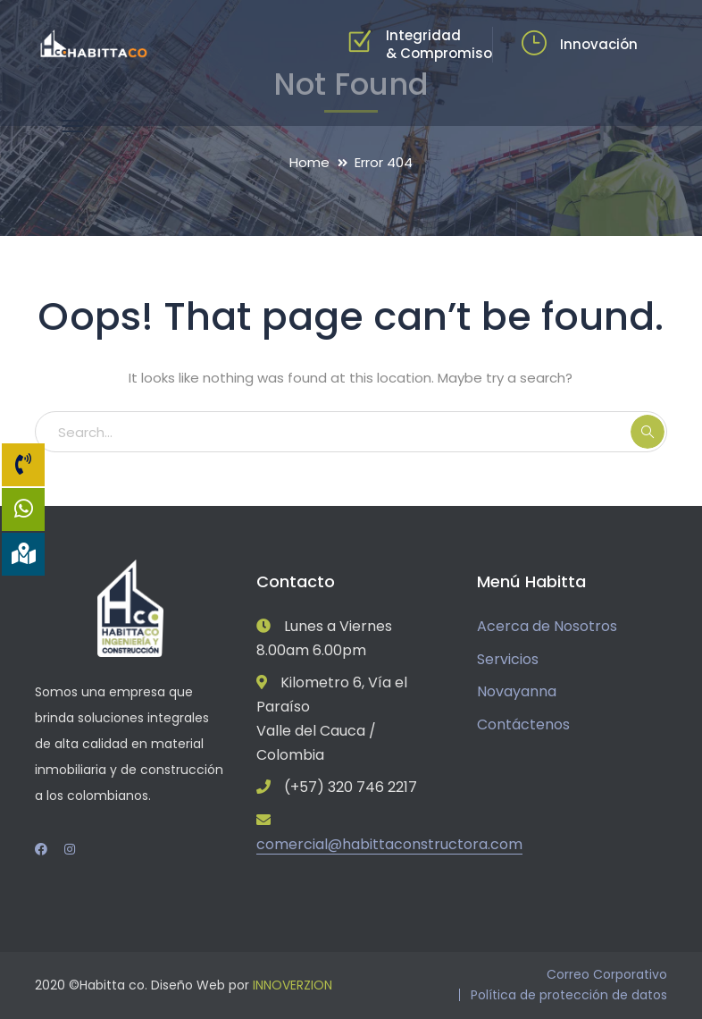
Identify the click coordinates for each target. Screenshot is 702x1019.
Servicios (508, 659)
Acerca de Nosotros (547, 626)
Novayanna (516, 691)
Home (309, 162)
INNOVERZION (292, 985)
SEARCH (647, 432)
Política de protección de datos (569, 995)
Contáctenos (523, 724)
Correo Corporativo (607, 974)
